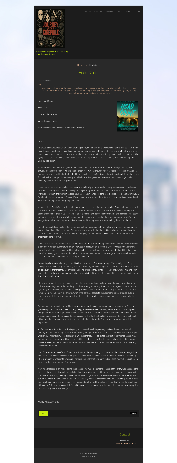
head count (47, 88)
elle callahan (58, 88)
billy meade (92, 90)
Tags (40, 84)
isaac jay (83, 88)
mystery (119, 88)
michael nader (71, 88)
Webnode (92, 456)
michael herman (76, 93)
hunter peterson (105, 90)
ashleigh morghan (96, 88)
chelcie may (119, 90)
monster (53, 90)
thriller (127, 88)
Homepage (82, 65)
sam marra (105, 93)
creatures (72, 90)
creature (81, 90)
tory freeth (130, 90)
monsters (62, 90)
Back (43, 413)
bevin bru (110, 88)
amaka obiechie (91, 93)
